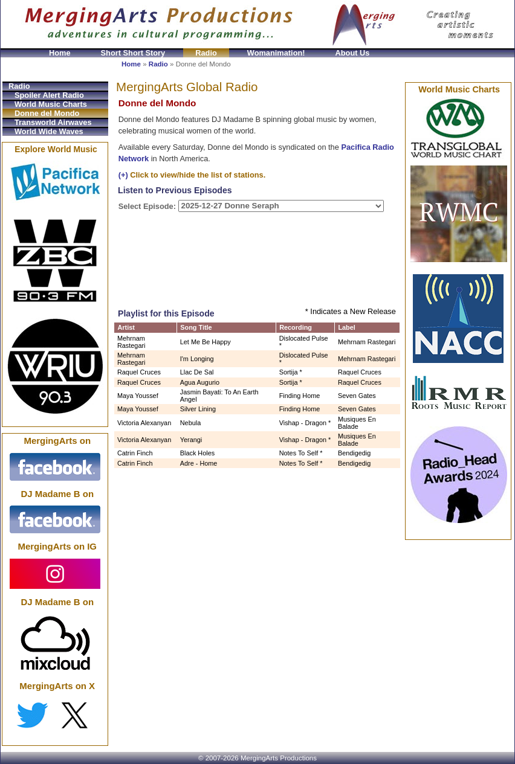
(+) (123, 174)
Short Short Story (133, 52)
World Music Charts (51, 104)
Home (60, 52)
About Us (352, 52)
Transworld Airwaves (53, 122)
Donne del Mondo (47, 113)
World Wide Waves (49, 131)
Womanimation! (276, 52)
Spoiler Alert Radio (49, 95)
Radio (206, 52)
